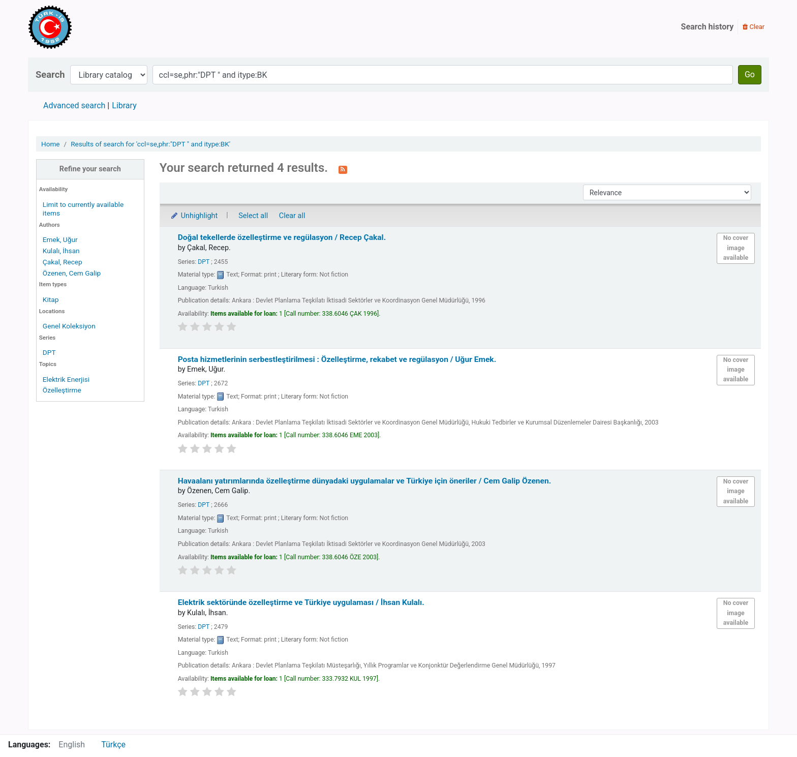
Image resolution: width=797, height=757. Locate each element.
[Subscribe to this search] (343, 168)
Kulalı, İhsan (61, 251)
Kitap (51, 299)
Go (750, 74)
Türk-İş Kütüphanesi (79, 27)
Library (124, 105)
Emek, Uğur (60, 239)
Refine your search (90, 169)
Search (50, 74)
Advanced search (74, 105)
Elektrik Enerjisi (66, 379)
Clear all (292, 215)
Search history (707, 27)
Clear (753, 27)
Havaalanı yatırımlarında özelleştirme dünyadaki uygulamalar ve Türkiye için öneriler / (364, 481)
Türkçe (113, 744)
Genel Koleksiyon (69, 326)
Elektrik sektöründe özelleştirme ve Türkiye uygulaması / (301, 602)
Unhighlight (194, 215)
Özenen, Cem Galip (72, 273)
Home (50, 144)
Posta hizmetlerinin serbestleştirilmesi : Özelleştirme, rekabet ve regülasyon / (337, 359)
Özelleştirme (62, 390)
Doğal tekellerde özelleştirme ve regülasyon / (282, 237)
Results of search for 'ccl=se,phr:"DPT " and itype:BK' (150, 144)
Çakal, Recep (62, 262)
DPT (49, 352)
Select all (253, 215)
